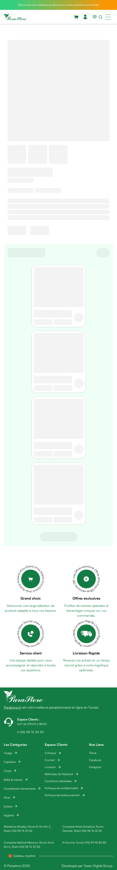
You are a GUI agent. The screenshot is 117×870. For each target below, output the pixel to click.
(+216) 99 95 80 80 (94, 842)
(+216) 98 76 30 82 (20, 831)
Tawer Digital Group (98, 866)
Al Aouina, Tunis (72, 842)
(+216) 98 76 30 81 (90, 831)
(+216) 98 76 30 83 (28, 846)
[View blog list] (94, 17)
